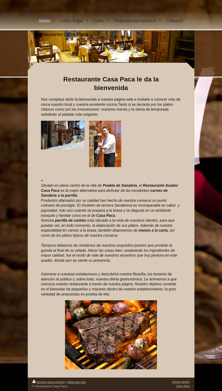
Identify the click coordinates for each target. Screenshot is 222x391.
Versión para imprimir (48, 382)
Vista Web (183, 386)
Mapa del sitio (76, 382)
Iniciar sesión (181, 382)
